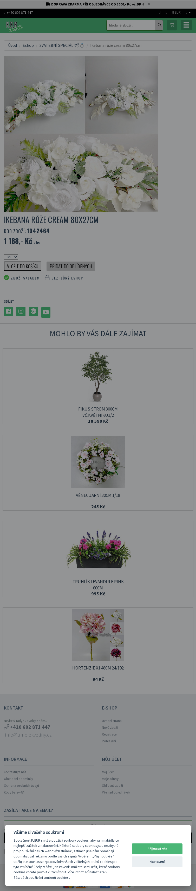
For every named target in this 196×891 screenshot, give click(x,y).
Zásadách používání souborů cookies (41, 877)
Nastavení (157, 862)
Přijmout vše (157, 849)
